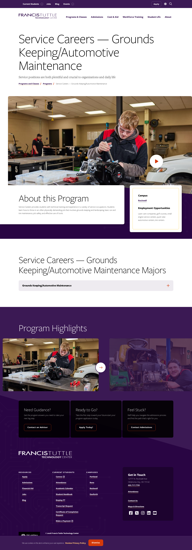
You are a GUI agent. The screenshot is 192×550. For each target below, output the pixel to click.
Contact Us (133, 500)
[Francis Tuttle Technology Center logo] (38, 17)
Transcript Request (64, 506)
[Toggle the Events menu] (71, 4)
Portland (93, 476)
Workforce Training (133, 17)
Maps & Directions (136, 506)
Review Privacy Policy (75, 543)
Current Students (31, 4)
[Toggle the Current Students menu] (41, 4)
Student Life (154, 17)
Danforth (94, 494)
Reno (92, 482)
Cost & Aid (112, 17)
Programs (47, 83)
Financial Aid (27, 488)
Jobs (48, 4)
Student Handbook (64, 494)
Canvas (59, 477)
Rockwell (142, 200)
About (168, 17)
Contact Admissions (141, 427)
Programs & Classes (76, 17)
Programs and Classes (29, 83)
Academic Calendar (64, 488)
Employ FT (60, 500)
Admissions (97, 17)
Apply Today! (86, 427)
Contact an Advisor (37, 427)
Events (66, 4)
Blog (57, 4)
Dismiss (96, 542)
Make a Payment (63, 521)
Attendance (61, 482)
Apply (156, 4)
